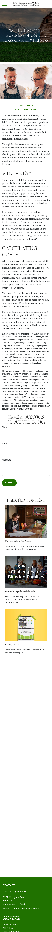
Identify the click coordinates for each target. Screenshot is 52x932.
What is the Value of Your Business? (18, 541)
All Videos (8, 928)
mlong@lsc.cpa (11, 916)
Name (5, 427)
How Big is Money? (12, 644)
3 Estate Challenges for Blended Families (20, 591)
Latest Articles (10, 925)
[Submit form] (9, 482)
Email (5, 443)
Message (6, 460)
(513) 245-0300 (18, 892)
